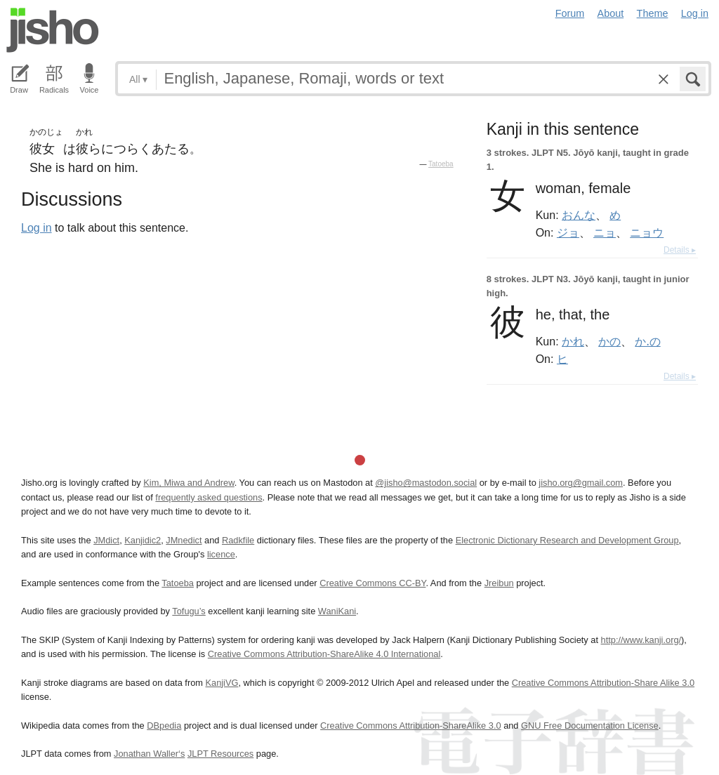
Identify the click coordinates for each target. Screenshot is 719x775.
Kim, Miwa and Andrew (188, 482)
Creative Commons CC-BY (372, 583)
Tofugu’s (188, 611)
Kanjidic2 (142, 540)
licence (221, 554)
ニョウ (647, 232)
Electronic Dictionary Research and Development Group (567, 540)
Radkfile (238, 540)
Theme (652, 13)
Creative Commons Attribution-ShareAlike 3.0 (410, 725)
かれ (573, 341)
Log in (694, 13)
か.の (647, 341)
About (611, 13)
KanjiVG (221, 682)
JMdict (106, 540)
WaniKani (337, 611)
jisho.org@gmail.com (581, 482)
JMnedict (184, 540)
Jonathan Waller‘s (149, 753)
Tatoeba (441, 164)
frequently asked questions (208, 497)
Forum (570, 13)
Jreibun (499, 583)
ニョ (604, 232)
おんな (578, 215)
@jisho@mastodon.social (426, 482)
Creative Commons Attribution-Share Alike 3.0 (603, 682)
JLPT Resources (220, 753)
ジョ (568, 232)
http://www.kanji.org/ (641, 640)
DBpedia (164, 725)
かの (609, 341)
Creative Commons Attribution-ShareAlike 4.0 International (324, 654)
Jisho (52, 30)
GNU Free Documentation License (590, 725)
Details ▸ (680, 250)
